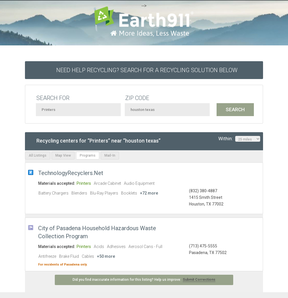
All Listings (37, 155)
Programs (88, 155)
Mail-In (109, 155)
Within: (239, 139)
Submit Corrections (199, 280)
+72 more (149, 193)
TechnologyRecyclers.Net (70, 173)
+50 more (106, 256)
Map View (63, 155)
